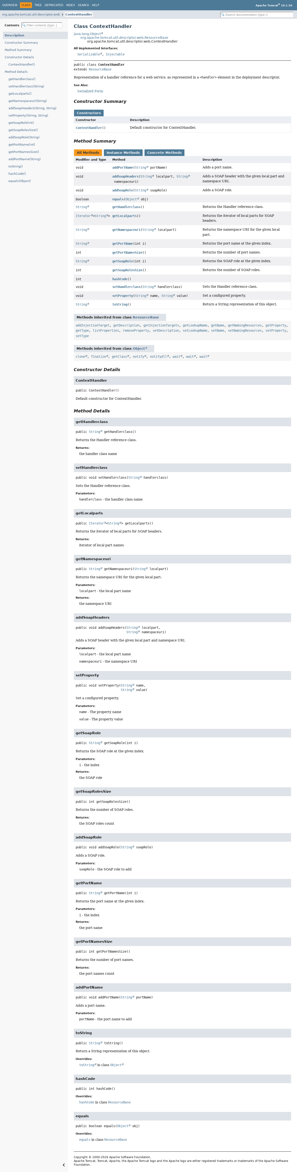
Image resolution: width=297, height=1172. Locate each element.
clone (80, 356)
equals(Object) (19, 181)
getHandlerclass (126, 207)
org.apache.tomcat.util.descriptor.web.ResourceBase (124, 37)
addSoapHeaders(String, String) (32, 108)
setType (82, 336)
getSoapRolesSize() (23, 130)
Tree (38, 5)
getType (82, 330)
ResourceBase (100, 69)
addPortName (122, 167)
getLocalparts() (19, 93)
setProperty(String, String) (28, 115)
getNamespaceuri (126, 230)
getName (217, 325)
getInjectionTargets (161, 325)
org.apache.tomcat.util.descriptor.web (31, 14)
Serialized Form (90, 91)
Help (95, 5)
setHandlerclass (126, 287)
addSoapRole (122, 190)
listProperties (106, 330)
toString (119, 304)
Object (131, 199)
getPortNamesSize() (23, 152)
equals (118, 199)
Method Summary (18, 50)
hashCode (119, 279)
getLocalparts (124, 216)
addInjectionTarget (92, 325)
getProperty (276, 325)
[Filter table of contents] (41, 25)
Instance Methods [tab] (123, 153)
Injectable (115, 54)
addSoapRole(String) (23, 137)
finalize (98, 356)
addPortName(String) (24, 159)
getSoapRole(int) (21, 122)
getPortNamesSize (127, 252)
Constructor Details (19, 57)
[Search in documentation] (256, 15)
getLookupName (195, 325)
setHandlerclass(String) (26, 86)
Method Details (16, 72)
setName (217, 330)
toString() (15, 166)
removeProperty (136, 330)
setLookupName (195, 330)
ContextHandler (78, 14)
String (140, 167)
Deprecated (54, 5)
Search (83, 5)
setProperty (122, 296)
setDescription (166, 330)
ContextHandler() (21, 64)
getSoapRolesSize (127, 270)
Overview (9, 5)
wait (176, 356)
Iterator (83, 216)
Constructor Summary (21, 42)
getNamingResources (245, 325)
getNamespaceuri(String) (27, 101)
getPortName (122, 243)
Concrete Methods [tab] (164, 153)
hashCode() (17, 173)
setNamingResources (245, 330)
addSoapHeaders (125, 176)
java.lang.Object (87, 34)
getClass (119, 356)
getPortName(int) (21, 144)
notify (138, 356)
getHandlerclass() (21, 79)
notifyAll (158, 356)
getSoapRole (122, 261)
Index (70, 5)
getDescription (126, 325)
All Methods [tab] (88, 153)
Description (14, 35)
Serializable (88, 54)
